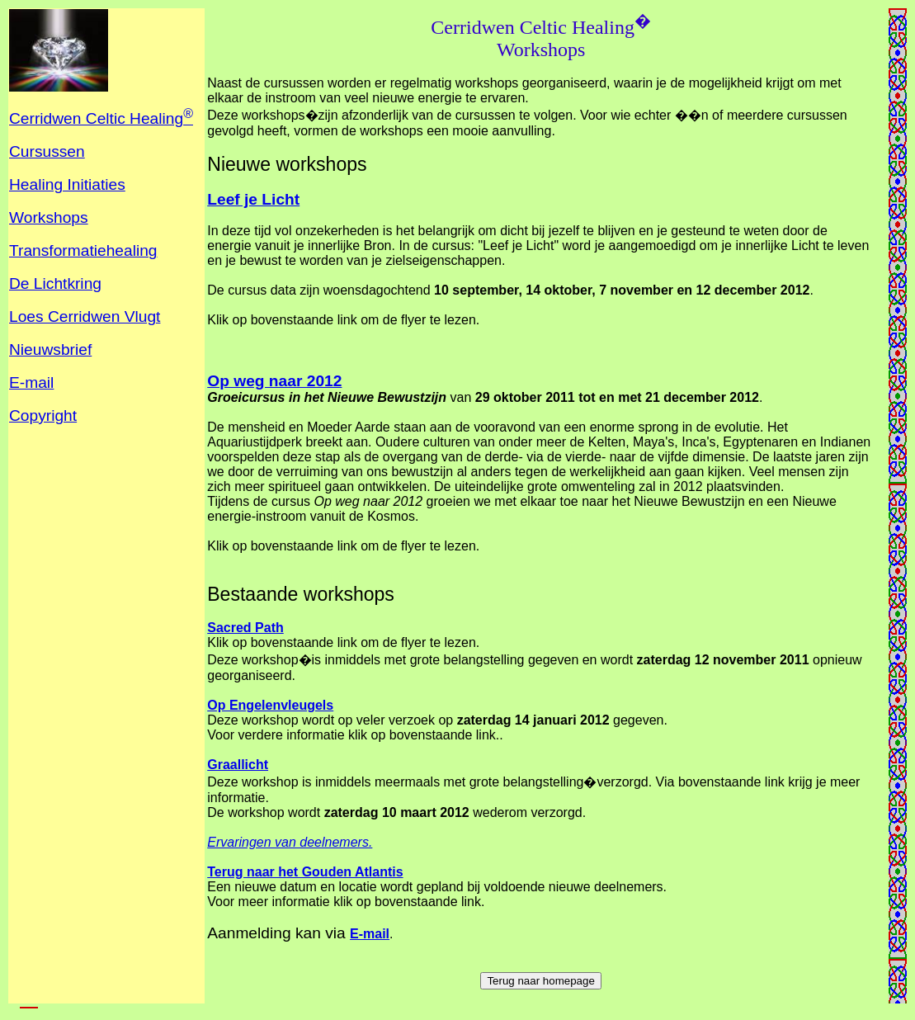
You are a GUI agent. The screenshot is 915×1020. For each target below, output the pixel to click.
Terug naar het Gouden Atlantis (305, 872)
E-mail (369, 934)
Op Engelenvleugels (270, 705)
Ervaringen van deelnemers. (289, 842)
